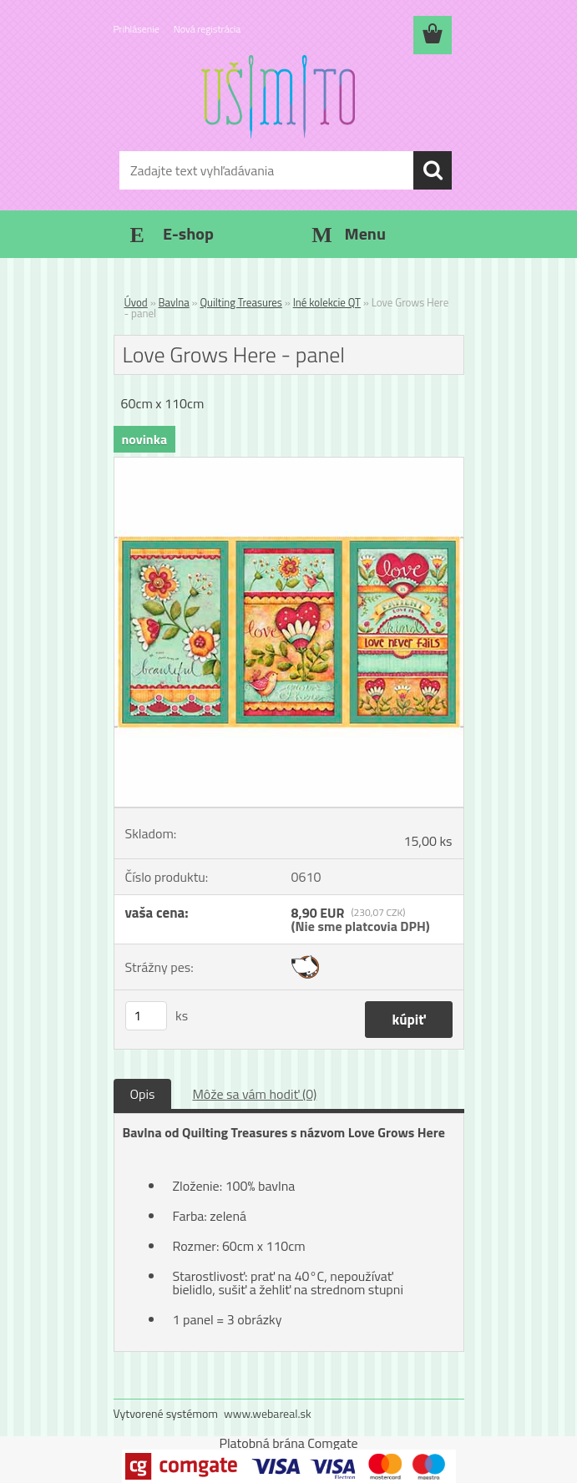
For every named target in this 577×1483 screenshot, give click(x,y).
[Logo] (278, 97)
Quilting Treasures (241, 302)
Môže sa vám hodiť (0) (254, 1094)
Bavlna (174, 302)
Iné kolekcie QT (327, 302)
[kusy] (146, 1015)
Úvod (136, 302)
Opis (142, 1094)
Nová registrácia (207, 29)
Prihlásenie (136, 29)
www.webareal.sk (267, 1413)
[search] (432, 170)
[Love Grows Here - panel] (288, 464)
